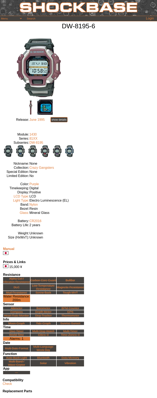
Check (7, 383)
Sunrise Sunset (70, 323)
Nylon (33, 204)
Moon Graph (16, 323)
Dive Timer (16, 331)
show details (59, 119)
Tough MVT (70, 292)
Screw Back (43, 292)
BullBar (70, 280)
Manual (8, 249)
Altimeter (16, 308)
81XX (33, 138)
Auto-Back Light (16, 357)
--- (16, 372)
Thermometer (70, 315)
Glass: (24, 212)
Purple (34, 184)
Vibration (70, 363)
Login (150, 18)
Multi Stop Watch (43, 331)
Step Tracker (43, 315)
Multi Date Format (16, 348)
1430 (33, 134)
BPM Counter (70, 308)
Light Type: (21, 200)
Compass (16, 312)
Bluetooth (43, 357)
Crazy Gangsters (41, 167)
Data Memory (70, 357)
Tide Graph (43, 323)
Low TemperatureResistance (43, 287)
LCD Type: (21, 196)
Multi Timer (70, 331)
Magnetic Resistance (70, 287)
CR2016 (35, 221)
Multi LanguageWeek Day (43, 348)
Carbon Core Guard (43, 280)
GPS (70, 312)
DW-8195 (36, 142)
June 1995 (37, 119)
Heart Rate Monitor (16, 315)
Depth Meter (43, 312)
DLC (16, 287)
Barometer (43, 308)
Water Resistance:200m (16, 298)
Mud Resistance (16, 292)
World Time (16, 334)
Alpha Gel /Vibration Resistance (16, 280)
